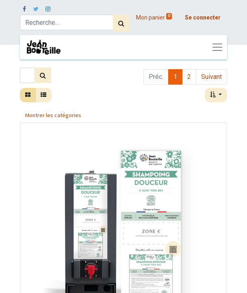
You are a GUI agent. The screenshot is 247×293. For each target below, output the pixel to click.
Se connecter (203, 17)
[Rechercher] (121, 23)
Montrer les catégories (53, 115)
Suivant (211, 77)
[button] (216, 95)
